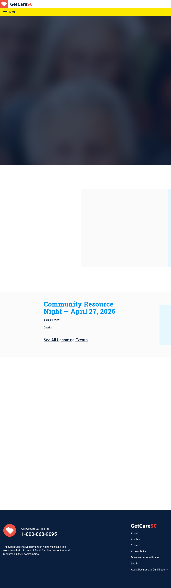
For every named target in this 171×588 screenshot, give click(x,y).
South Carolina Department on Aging (28, 546)
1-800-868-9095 (39, 534)
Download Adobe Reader (145, 557)
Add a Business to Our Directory (149, 569)
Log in (134, 563)
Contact (135, 545)
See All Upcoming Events (66, 340)
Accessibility (138, 551)
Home (16, 4)
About (134, 533)
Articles (135, 539)
